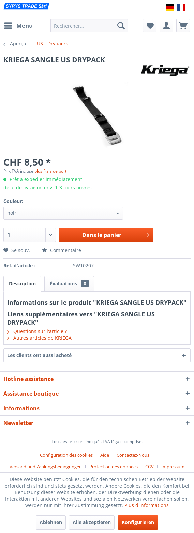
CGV (149, 466)
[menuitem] (18, 25)
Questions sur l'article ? (37, 331)
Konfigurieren (138, 522)
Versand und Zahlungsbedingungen (46, 466)
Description (22, 283)
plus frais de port (50, 171)
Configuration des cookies (66, 455)
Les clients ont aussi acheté (39, 355)
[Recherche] (121, 25)
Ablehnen (51, 522)
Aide (104, 455)
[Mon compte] (166, 25)
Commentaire (61, 250)
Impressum (172, 466)
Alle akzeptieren (92, 522)
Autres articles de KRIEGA (39, 338)
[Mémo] (149, 25)
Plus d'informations (146, 505)
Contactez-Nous (133, 455)
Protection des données (113, 466)
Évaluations (69, 283)
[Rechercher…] (89, 25)
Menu (18, 24)
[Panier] (183, 25)
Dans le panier (115, 234)
